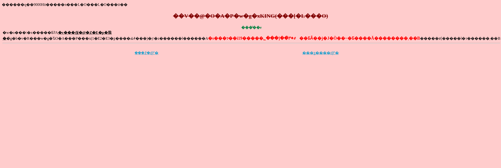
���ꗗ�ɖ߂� (146, 53)
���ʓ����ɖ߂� (320, 53)
